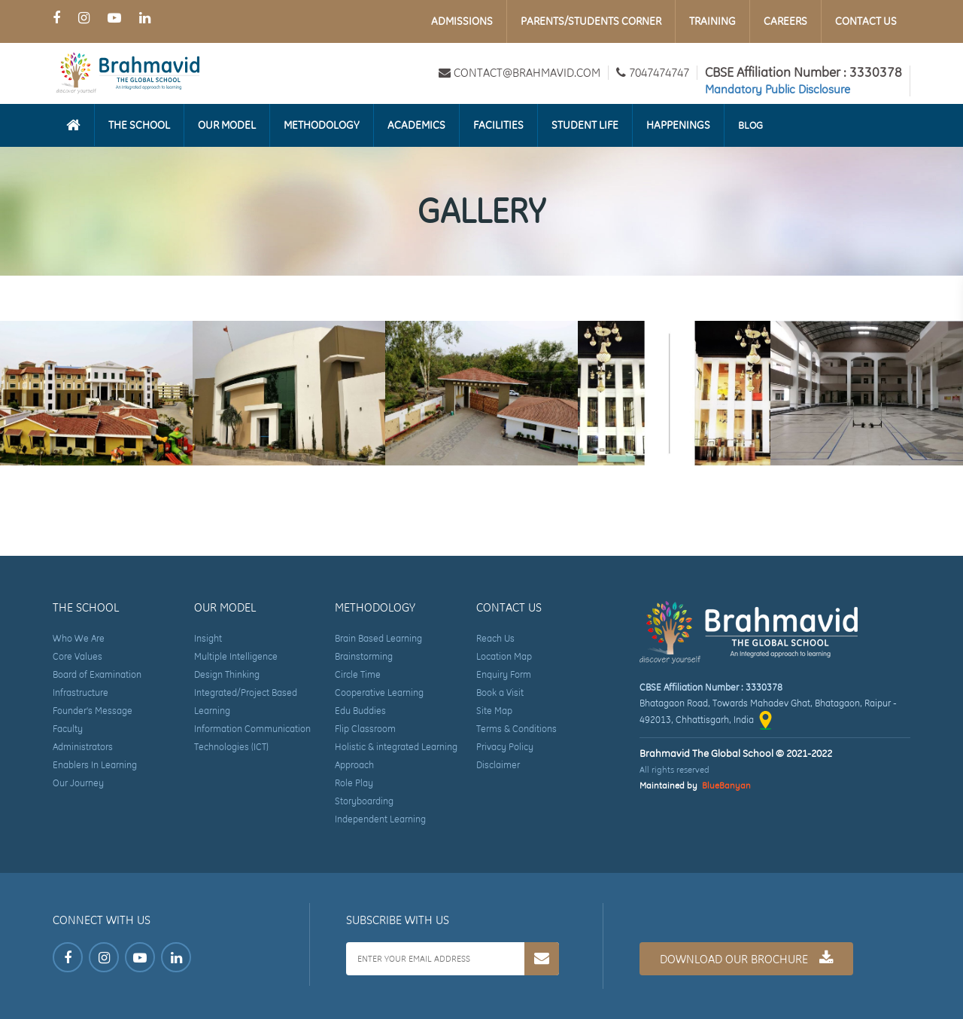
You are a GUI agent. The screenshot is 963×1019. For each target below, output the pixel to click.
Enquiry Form (503, 674)
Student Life (584, 125)
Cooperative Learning (379, 692)
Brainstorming (364, 656)
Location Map (504, 656)
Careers (785, 21)
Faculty (68, 728)
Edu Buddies (360, 710)
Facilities (498, 125)
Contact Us (866, 21)
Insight (208, 638)
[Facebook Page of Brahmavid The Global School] (56, 18)
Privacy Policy (504, 746)
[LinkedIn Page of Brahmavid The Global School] (144, 18)
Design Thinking (227, 674)
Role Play (354, 783)
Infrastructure (80, 692)
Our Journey (78, 783)
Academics (416, 125)
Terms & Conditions (516, 728)
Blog (750, 125)
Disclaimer (498, 764)
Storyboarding (364, 801)
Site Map (494, 710)
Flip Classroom (365, 728)
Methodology (322, 125)
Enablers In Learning (95, 764)
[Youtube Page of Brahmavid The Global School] (114, 18)
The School (139, 125)
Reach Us (495, 638)
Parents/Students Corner (591, 21)
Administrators (83, 746)
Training (712, 21)
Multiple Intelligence (236, 656)
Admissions (462, 21)
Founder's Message (92, 710)
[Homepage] (73, 125)
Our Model (227, 125)
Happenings (678, 125)
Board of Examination (97, 674)
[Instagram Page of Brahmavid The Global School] (84, 18)
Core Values (77, 656)
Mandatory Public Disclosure (777, 89)
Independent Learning (380, 819)
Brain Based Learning (378, 638)
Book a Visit (500, 692)
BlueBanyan (726, 785)
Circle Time (358, 674)
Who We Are (79, 638)
